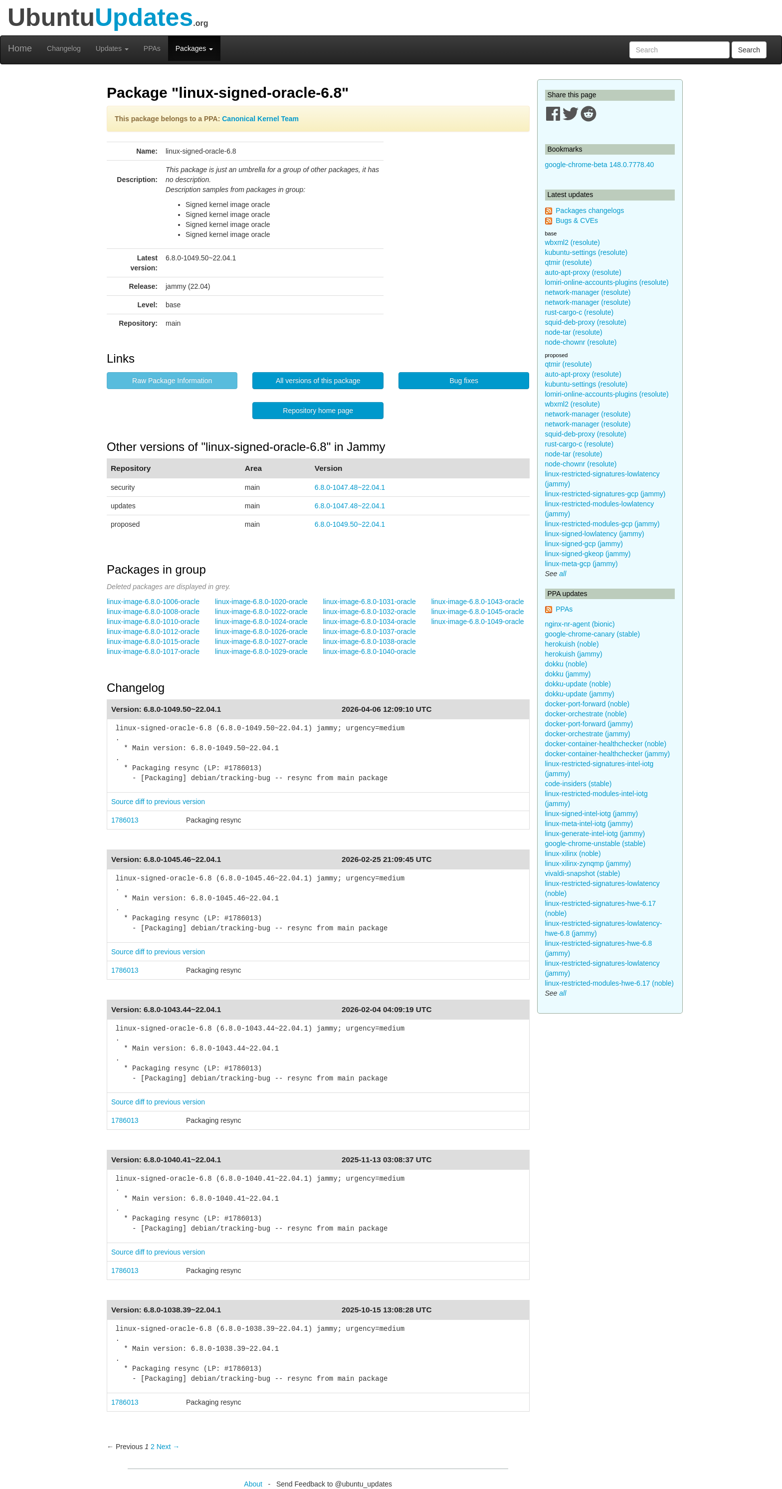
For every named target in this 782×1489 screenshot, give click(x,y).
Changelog (64, 48)
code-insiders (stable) (578, 784)
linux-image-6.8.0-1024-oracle (261, 622)
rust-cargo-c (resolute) (579, 312)
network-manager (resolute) (588, 292)
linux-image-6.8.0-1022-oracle (261, 612)
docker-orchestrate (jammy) (587, 734)
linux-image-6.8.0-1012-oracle (153, 632)
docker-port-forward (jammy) (589, 724)
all (562, 574)
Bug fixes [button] (463, 381)
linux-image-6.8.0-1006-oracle (153, 602)
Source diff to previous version (158, 802)
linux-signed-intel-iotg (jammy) (591, 814)
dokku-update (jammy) (579, 694)
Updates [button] (112, 48)
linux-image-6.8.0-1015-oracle (153, 641)
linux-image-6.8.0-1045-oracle (477, 612)
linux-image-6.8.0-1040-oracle (369, 651)
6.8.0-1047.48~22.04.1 (350, 487)
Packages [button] (194, 48)
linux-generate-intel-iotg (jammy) (595, 834)
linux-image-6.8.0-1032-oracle (369, 612)
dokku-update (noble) (578, 684)
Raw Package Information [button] (172, 381)
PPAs (152, 48)
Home (20, 48)
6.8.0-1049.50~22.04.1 (350, 524)
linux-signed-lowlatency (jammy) (594, 534)
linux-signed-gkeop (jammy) (588, 554)
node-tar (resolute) (573, 332)
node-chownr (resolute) (581, 342)
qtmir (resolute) (568, 262)
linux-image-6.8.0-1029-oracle (261, 651)
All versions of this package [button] (318, 381)
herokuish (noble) (572, 644)
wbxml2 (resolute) (572, 242)
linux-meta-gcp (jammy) (581, 564)
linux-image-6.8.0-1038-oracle (369, 641)
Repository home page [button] (318, 411)
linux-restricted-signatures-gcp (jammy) (605, 494)
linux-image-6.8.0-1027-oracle (261, 641)
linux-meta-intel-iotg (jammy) (589, 824)
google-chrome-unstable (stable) (595, 844)
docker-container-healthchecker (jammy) (607, 754)
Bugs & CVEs (577, 220)
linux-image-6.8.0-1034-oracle (369, 622)
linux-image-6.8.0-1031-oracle (369, 602)
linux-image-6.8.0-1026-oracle (261, 632)
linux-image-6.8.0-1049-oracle (477, 622)
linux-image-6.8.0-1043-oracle (477, 602)
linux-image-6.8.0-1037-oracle (369, 632)
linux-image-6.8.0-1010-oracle (153, 622)
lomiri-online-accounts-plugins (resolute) (607, 282)
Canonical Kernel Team (260, 119)
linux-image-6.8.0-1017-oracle (153, 651)
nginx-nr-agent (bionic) (580, 624)
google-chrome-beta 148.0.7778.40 (599, 165)
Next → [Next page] (168, 1447)
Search (749, 50)
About (253, 1484)
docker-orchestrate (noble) (586, 714)
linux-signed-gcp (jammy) (584, 544)
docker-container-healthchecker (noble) (606, 744)
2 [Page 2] (153, 1447)
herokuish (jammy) (573, 654)
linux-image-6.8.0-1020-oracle (261, 602)
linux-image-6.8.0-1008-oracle (153, 612)
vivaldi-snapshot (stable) (582, 873)
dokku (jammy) (568, 674)
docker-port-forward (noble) (587, 704)
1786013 (125, 820)
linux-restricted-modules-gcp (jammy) (602, 524)
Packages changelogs (590, 210)
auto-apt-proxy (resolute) (583, 272)
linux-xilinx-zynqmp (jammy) (588, 863)
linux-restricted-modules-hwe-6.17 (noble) (609, 983)
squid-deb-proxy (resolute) (585, 322)
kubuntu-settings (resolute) (586, 252)
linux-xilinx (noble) (573, 853)
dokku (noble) (566, 664)
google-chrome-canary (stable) (592, 634)
